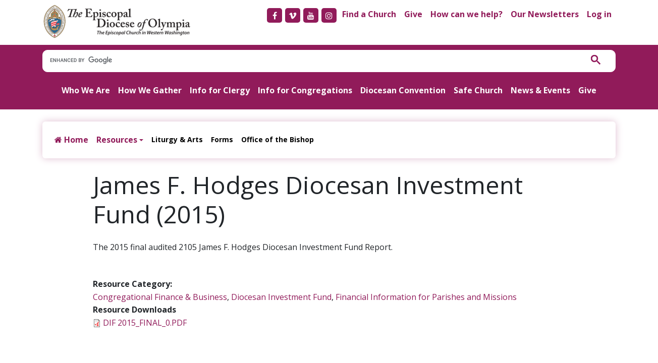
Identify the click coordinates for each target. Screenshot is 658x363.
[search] (307, 60)
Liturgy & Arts (177, 139)
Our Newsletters (545, 14)
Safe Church (478, 90)
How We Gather (150, 90)
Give (413, 14)
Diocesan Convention (403, 90)
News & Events (540, 90)
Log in (599, 14)
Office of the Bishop (277, 139)
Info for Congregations (305, 90)
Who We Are (86, 90)
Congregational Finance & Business (160, 296)
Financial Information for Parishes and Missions (426, 296)
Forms (222, 139)
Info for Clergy (220, 90)
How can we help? (466, 14)
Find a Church (369, 14)
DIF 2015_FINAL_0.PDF (145, 322)
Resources (116, 139)
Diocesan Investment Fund (281, 296)
